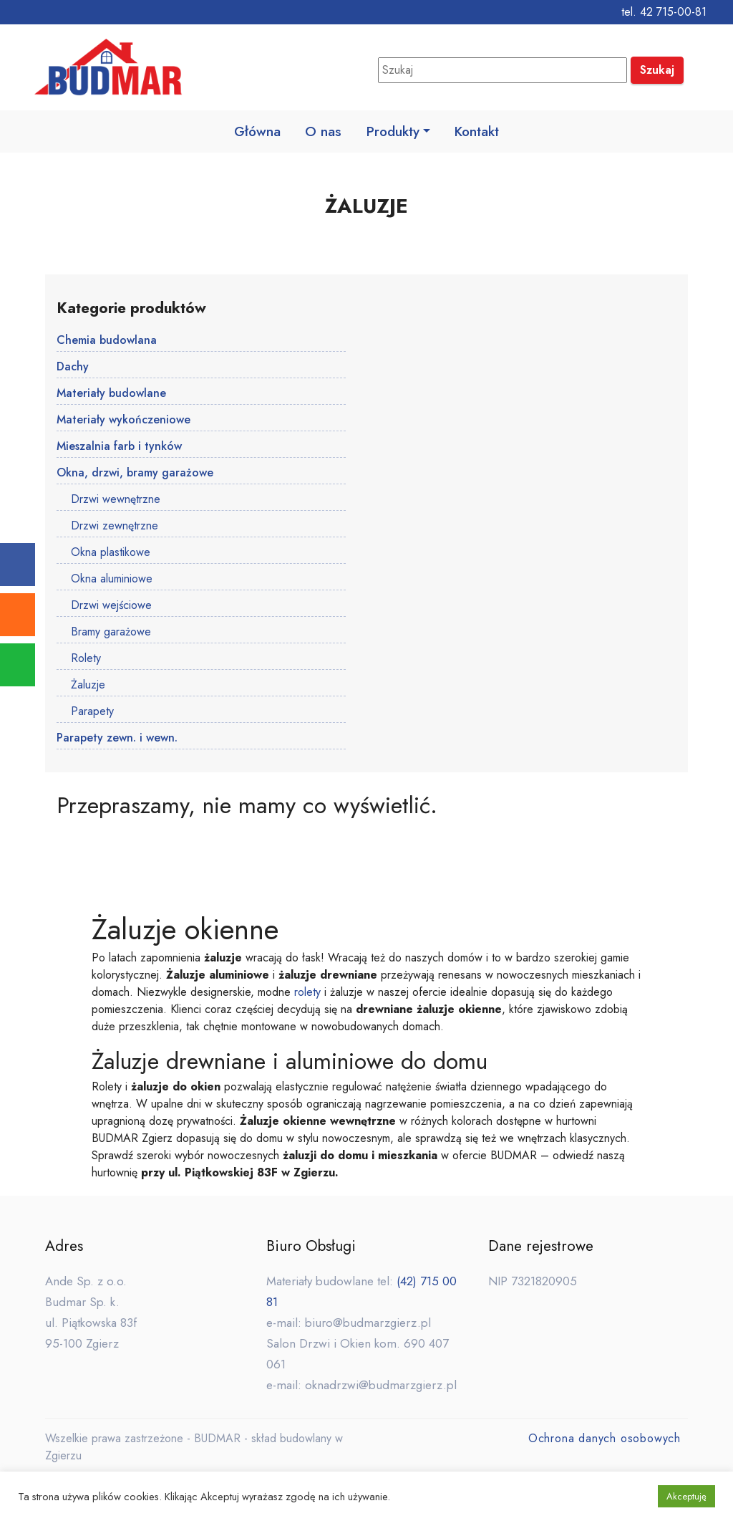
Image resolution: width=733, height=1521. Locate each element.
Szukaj (657, 70)
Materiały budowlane (111, 394)
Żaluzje (88, 686)
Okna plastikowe (110, 553)
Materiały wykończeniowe (123, 421)
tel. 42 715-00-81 (664, 12)
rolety (307, 993)
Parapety (92, 712)
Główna (256, 132)
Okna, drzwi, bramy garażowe (135, 474)
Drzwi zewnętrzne (114, 527)
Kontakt (478, 132)
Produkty (393, 132)
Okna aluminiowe (111, 580)
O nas (323, 132)
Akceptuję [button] (686, 1496)
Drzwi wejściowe (111, 606)
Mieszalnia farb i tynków (119, 447)
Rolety (86, 659)
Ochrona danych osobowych (604, 1440)
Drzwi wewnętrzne (115, 500)
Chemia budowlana (107, 341)
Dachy (73, 368)
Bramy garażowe (111, 633)
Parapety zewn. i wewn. (117, 739)
